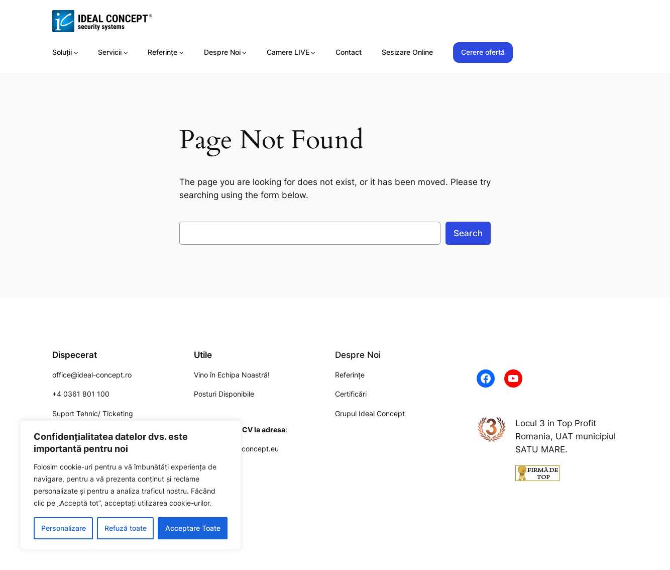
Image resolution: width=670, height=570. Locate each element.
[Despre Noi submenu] (244, 52)
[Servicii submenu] (126, 52)
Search (468, 233)
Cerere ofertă (483, 52)
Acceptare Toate (192, 528)
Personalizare (63, 528)
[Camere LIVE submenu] (313, 52)
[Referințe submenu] (181, 52)
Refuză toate (125, 528)
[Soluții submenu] (76, 52)
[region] (130, 485)
